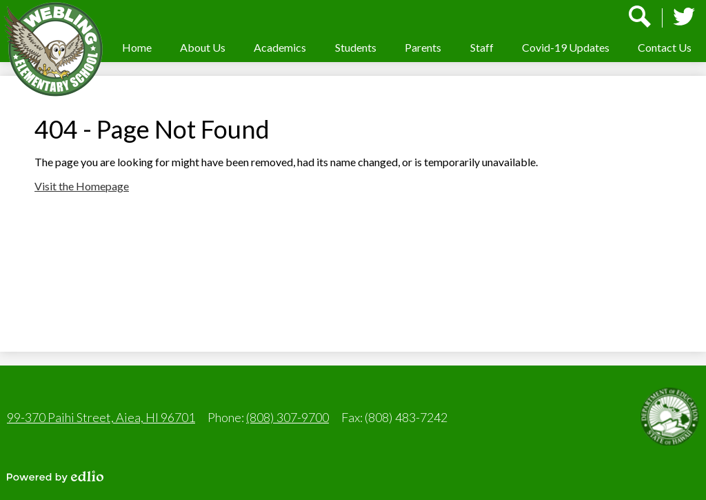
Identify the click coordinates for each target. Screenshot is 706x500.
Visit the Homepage (81, 185)
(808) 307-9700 (287, 417)
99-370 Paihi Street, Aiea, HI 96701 (101, 417)
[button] (202, 47)
